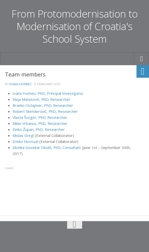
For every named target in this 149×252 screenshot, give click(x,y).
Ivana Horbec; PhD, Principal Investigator (48, 93)
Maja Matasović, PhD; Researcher (41, 99)
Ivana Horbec (21, 84)
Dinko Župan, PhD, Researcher (39, 129)
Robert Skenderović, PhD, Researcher (45, 111)
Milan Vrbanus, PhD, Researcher (40, 123)
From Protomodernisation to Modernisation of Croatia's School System (74, 26)
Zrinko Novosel (25, 141)
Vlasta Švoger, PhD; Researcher (40, 117)
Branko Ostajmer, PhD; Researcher (43, 105)
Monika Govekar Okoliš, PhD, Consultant (47, 147)
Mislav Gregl (23, 135)
